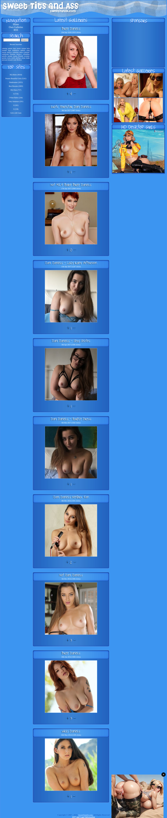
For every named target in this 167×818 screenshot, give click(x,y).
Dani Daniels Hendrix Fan (71, 497)
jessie (19, 48)
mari (9, 50)
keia (28, 48)
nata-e (21, 52)
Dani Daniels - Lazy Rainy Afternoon (71, 263)
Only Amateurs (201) (16, 101)
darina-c (19, 54)
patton (10, 48)
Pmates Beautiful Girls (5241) (15, 78)
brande (4, 50)
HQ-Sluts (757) (16, 90)
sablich (22, 50)
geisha (4, 58)
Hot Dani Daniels (71, 575)
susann (9, 56)
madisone (5, 54)
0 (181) (15, 105)
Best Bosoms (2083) (16, 86)
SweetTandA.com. (85, 815)
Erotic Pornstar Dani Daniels (71, 106)
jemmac (27, 52)
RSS (16, 30)
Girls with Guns (16, 113)
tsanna (15, 56)
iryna (9, 58)
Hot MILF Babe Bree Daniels (71, 185)
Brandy (20, 56)
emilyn (9, 52)
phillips (18, 58)
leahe (28, 58)
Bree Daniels (71, 28)
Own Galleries (16, 27)
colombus (26, 54)
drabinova (15, 50)
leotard (10, 60)
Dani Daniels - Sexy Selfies (71, 341)
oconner (27, 56)
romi (14, 60)
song (28, 50)
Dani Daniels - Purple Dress (71, 419)
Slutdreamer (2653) (16, 82)
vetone (23, 48)
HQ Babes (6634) (16, 75)
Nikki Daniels (71, 731)
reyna (23, 58)
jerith (13, 58)
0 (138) (15, 109)
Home (16, 24)
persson (4, 60)
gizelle (4, 56)
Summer (12, 54)
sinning (4, 48)
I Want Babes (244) (16, 98)
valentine (15, 52)
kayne (4, 52)
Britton (19, 60)
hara (14, 48)
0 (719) (15, 94)
